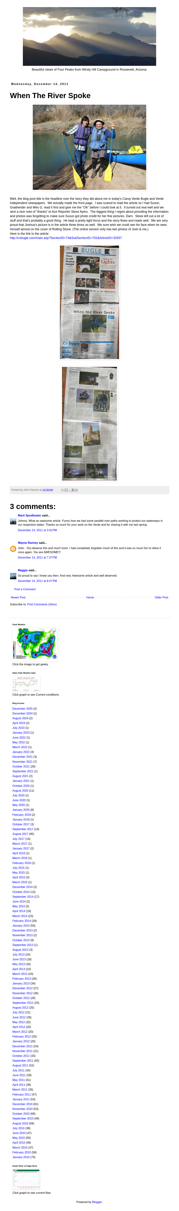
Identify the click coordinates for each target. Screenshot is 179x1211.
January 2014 (21, 925)
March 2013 (19, 973)
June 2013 (19, 959)
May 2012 (18, 1022)
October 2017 (21, 824)
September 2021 (22, 771)
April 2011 (18, 1084)
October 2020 (21, 785)
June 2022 (19, 737)
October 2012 (21, 998)
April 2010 (18, 1142)
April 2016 (18, 853)
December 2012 (22, 988)
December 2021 (22, 756)
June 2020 (19, 800)
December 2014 (22, 886)
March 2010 (19, 1147)
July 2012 (18, 1012)
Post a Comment (24, 589)
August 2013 (20, 949)
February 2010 (21, 1152)
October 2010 (21, 1113)
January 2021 (21, 780)
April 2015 (18, 877)
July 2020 (18, 795)
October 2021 (21, 766)
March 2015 (19, 882)
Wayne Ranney (28, 542)
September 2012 (22, 1002)
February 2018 (21, 814)
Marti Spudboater (29, 515)
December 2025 (22, 708)
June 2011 (19, 1075)
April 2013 (18, 969)
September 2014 (22, 896)
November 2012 (22, 993)
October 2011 (21, 1055)
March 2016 (19, 858)
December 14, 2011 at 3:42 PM (37, 530)
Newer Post (18, 597)
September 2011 (22, 1060)
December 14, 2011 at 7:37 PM (37, 557)
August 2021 (20, 776)
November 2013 (22, 935)
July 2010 (18, 1128)
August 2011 (20, 1065)
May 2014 (18, 906)
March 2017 (19, 843)
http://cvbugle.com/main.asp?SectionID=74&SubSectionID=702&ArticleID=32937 (66, 238)
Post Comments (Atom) (42, 604)
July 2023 (18, 727)
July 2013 (18, 954)
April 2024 (18, 723)
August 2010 (20, 1123)
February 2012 (21, 1036)
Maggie (23, 570)
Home (90, 597)
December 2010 (22, 1104)
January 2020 (21, 809)
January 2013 (21, 983)
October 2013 (21, 940)
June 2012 (19, 1017)
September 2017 (22, 829)
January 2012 (21, 1041)
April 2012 (18, 1026)
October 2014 (21, 891)
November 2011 (22, 1051)
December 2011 (22, 1046)
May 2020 (18, 805)
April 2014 (18, 911)
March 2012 (19, 1031)
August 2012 (20, 1007)
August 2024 (20, 718)
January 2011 (21, 1099)
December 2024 (22, 713)
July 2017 (18, 838)
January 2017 (21, 848)
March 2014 (19, 916)
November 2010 (22, 1108)
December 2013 (22, 930)
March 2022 (19, 747)
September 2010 (22, 1118)
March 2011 (19, 1089)
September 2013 (22, 944)
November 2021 (22, 761)
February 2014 (21, 920)
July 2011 (18, 1070)
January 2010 (21, 1157)
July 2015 (18, 867)
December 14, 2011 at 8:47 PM (37, 580)
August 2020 (20, 790)
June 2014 (19, 901)
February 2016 (21, 863)
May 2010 (18, 1137)
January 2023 (21, 732)
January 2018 (21, 819)
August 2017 (20, 833)
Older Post (161, 597)
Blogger (97, 1202)
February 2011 (21, 1094)
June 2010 (19, 1133)
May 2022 (18, 742)
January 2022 (21, 751)
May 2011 (18, 1079)
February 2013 (21, 978)
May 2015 (18, 872)
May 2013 (18, 964)
